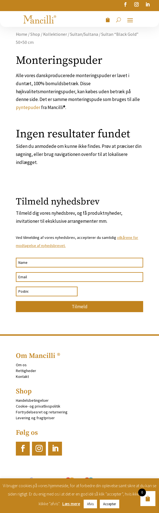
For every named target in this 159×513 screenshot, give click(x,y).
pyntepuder (28, 107)
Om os (21, 364)
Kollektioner (55, 34)
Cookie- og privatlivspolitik (38, 406)
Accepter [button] (109, 504)
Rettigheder (26, 370)
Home (21, 34)
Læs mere (71, 503)
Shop (35, 34)
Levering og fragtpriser (35, 417)
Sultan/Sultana (84, 34)
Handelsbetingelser (32, 400)
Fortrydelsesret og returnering (42, 412)
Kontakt (22, 376)
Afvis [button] (90, 504)
